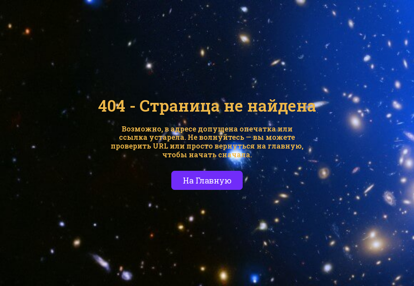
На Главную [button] (207, 180)
